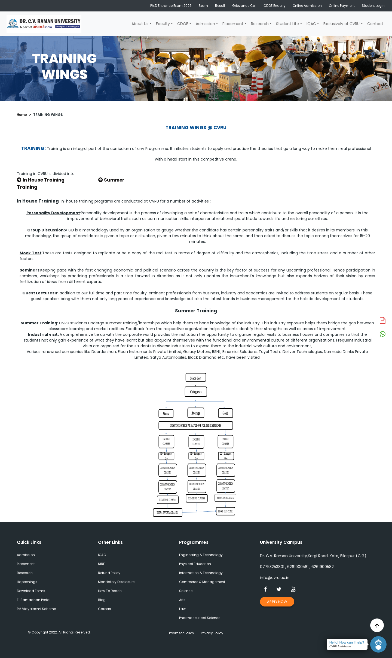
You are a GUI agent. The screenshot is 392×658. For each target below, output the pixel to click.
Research (260, 23)
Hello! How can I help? (346, 642)
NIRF (101, 564)
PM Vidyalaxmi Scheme (36, 608)
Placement (232, 23)
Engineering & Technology (201, 555)
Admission (205, 23)
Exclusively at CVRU (341, 23)
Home (22, 114)
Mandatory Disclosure (116, 581)
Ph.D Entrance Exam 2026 (171, 5)
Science (185, 590)
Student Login (373, 5)
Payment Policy (181, 633)
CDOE (182, 23)
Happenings (27, 581)
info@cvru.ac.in (274, 577)
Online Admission (307, 5)
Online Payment (342, 5)
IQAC (311, 23)
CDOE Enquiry (275, 5)
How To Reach (110, 590)
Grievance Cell (244, 5)
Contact (375, 23)
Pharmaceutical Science (199, 617)
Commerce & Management (202, 581)
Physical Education (195, 564)
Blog (102, 599)
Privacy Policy (212, 633)
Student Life (287, 23)
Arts (182, 599)
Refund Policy (109, 573)
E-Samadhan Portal (33, 599)
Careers (104, 608)
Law (182, 608)
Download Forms (31, 590)
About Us (139, 23)
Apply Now (277, 601)
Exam (203, 5)
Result (220, 5)
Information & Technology (201, 573)
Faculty (163, 23)
